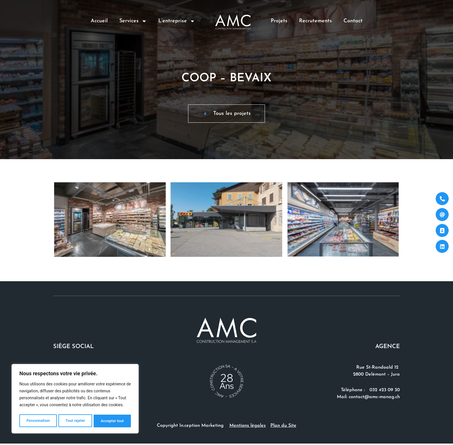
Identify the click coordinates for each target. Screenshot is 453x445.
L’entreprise (176, 21)
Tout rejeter (75, 421)
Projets (279, 21)
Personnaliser (37, 421)
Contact (353, 21)
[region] (75, 399)
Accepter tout (112, 421)
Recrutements (315, 21)
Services (133, 21)
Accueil (99, 21)
